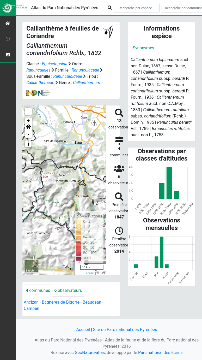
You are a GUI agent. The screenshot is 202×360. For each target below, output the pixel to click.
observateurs (68, 290)
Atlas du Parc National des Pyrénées (64, 7)
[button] (28, 127)
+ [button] (28, 121)
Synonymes (143, 47)
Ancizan (31, 302)
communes (38, 290)
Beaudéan (92, 302)
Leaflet (90, 273)
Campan (31, 308)
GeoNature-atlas (90, 352)
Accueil (83, 329)
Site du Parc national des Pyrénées (125, 329)
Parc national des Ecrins (160, 352)
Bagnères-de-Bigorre (60, 302)
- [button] (28, 134)
